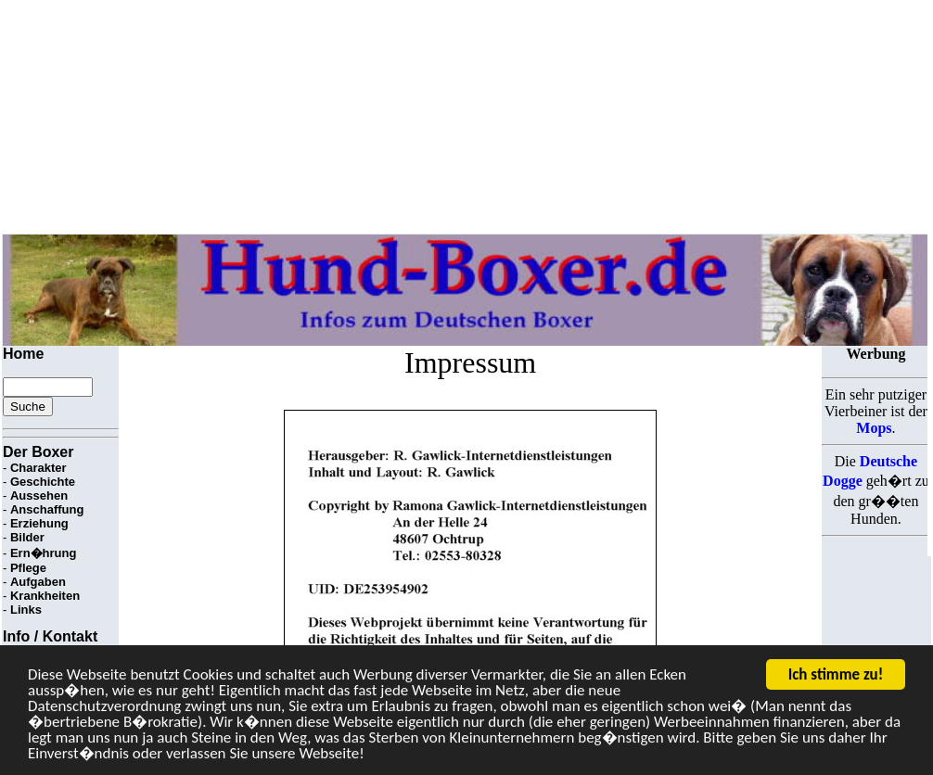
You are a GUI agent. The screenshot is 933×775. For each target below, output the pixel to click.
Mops (873, 428)
